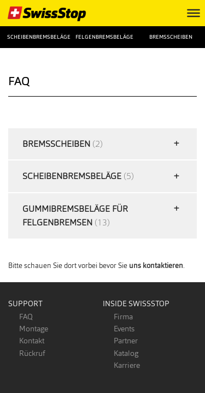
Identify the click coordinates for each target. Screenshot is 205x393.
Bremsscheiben (170, 36)
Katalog (126, 353)
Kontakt (31, 341)
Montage (33, 329)
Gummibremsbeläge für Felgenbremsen (75, 216)
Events (124, 329)
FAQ (26, 316)
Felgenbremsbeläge (102, 36)
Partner (126, 341)
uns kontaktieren (156, 265)
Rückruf (32, 353)
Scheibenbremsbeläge (34, 36)
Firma (123, 316)
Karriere (127, 365)
